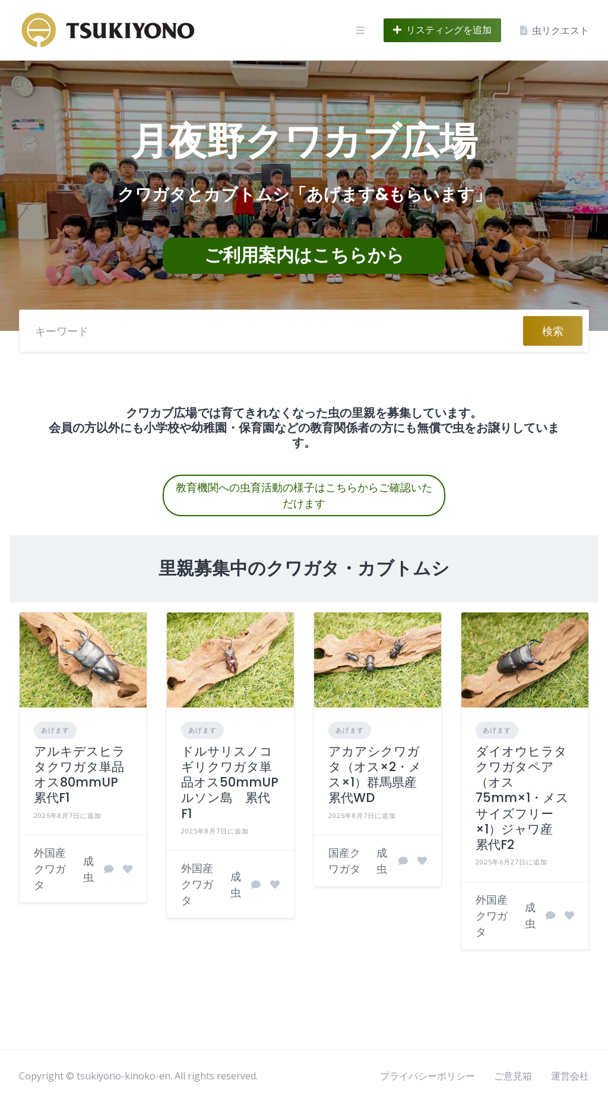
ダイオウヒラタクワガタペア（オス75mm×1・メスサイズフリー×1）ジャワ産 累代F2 (522, 798)
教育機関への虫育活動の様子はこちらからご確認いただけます (304, 495)
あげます (55, 729)
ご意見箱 (513, 1075)
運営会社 (570, 1075)
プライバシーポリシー (427, 1075)
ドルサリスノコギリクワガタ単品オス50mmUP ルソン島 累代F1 (236, 782)
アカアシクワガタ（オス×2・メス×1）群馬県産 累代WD (378, 775)
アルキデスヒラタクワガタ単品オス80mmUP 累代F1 (82, 775)
